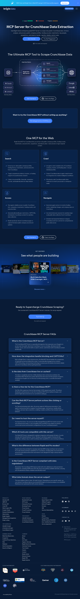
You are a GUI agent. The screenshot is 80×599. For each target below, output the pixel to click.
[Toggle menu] (76, 9)
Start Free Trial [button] (69, 8)
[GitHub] (68, 501)
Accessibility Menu (7, 594)
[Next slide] (78, 268)
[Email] (65, 521)
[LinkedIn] (62, 501)
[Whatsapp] (62, 521)
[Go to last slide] (1, 268)
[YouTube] (65, 501)
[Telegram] (68, 521)
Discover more (39, 289)
